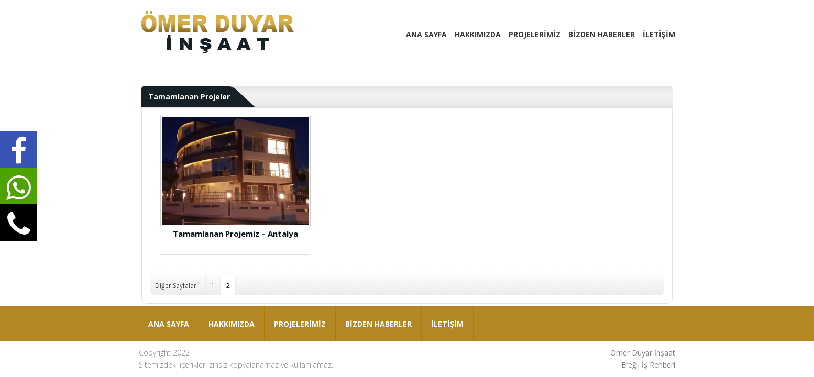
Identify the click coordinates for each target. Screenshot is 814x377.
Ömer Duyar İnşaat (642, 353)
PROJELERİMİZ (534, 34)
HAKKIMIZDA (478, 34)
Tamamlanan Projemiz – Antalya (235, 177)
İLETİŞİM (659, 34)
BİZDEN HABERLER (601, 34)
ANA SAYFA (426, 34)
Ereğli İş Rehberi (648, 365)
